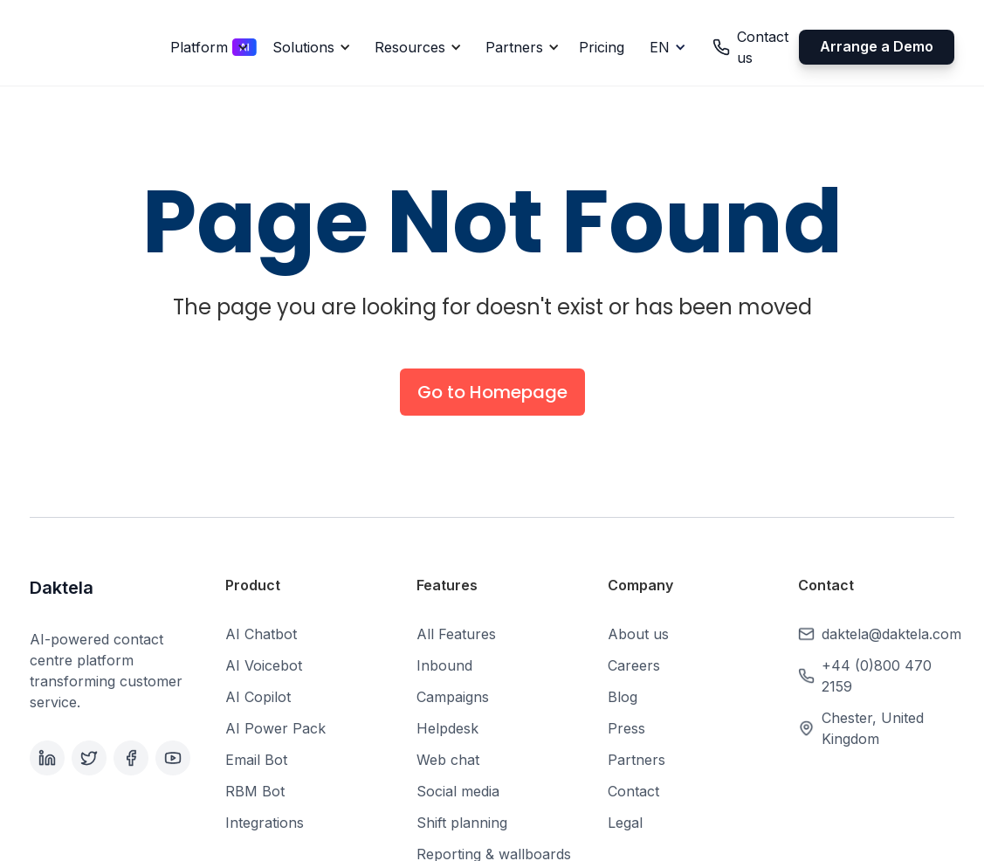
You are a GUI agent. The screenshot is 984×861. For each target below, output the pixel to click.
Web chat (447, 759)
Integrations (264, 822)
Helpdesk (447, 728)
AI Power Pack (275, 728)
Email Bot (256, 759)
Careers (634, 665)
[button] (206, 47)
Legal (625, 822)
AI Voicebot (263, 665)
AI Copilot (258, 697)
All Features (456, 634)
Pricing (601, 47)
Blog (622, 697)
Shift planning (461, 822)
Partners (636, 759)
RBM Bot (255, 791)
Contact (633, 791)
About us (638, 634)
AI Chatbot (261, 634)
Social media (457, 791)
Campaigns (452, 697)
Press (626, 728)
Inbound (444, 665)
